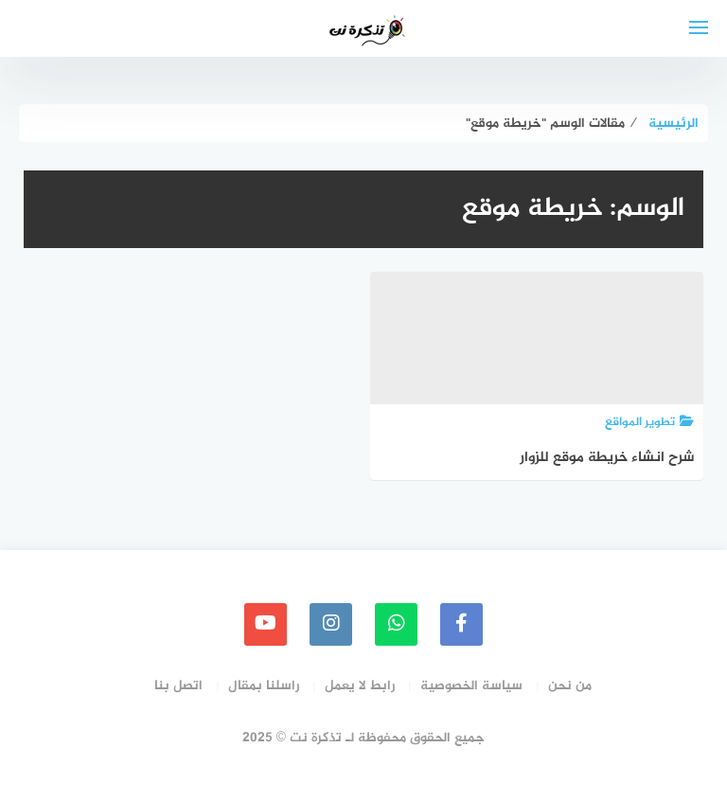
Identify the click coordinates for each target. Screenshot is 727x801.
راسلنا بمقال (263, 686)
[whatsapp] (396, 624)
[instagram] (331, 624)
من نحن (570, 686)
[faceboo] (461, 624)
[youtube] (265, 624)
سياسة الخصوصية (471, 686)
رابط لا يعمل (360, 686)
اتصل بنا (178, 686)
